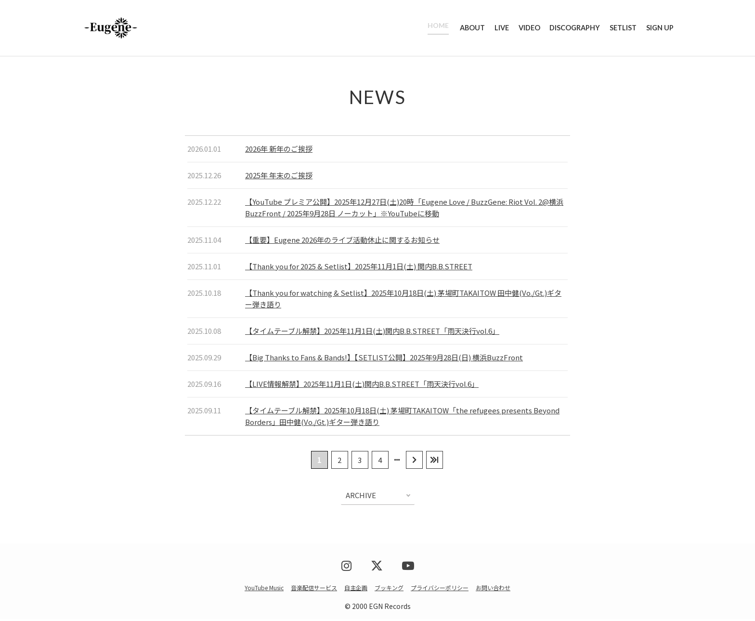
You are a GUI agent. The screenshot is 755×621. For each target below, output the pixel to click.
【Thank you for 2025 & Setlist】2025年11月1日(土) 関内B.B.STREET (358, 268)
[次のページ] (414, 462)
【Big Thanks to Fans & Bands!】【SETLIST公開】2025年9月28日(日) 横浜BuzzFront (384, 359)
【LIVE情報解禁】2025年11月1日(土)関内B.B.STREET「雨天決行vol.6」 (362, 386)
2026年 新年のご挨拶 (278, 150)
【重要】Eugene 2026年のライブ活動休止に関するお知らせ (342, 242)
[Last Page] (434, 462)
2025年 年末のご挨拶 (278, 177)
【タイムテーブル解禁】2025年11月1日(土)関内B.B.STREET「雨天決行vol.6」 (372, 333)
